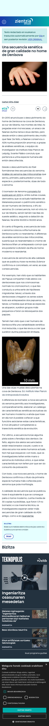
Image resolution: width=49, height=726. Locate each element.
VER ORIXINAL (35, 39)
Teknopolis (12, 559)
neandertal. (28, 516)
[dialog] (24, 694)
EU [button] (13, 109)
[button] (4, 21)
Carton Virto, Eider (10, 102)
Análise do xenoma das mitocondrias (21, 174)
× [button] (46, 665)
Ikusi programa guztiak (36, 653)
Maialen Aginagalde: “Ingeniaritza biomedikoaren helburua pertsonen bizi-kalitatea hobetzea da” (16, 616)
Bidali (8, 536)
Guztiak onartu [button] (25, 710)
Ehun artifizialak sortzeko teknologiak (16, 641)
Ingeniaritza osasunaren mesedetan (13, 597)
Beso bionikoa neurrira (14, 630)
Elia (41, 35)
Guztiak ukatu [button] (24, 716)
